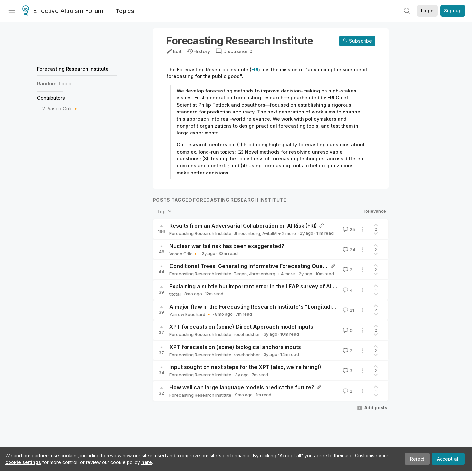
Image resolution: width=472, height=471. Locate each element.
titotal (175, 294)
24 (348, 250)
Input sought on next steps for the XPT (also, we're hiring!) (245, 367)
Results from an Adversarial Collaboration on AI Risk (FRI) (243, 225)
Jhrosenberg (247, 233)
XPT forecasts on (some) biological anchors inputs (235, 347)
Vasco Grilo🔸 (63, 108)
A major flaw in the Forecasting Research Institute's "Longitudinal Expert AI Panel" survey (285, 306)
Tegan (240, 273)
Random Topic (54, 83)
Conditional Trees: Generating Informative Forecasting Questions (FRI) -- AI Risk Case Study (287, 266)
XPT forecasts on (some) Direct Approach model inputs (241, 326)
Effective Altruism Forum (62, 11)
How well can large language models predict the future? (241, 387)
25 (348, 229)
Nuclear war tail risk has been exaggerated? (226, 246)
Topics (124, 11)
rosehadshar (247, 334)
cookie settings (23, 462)
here (146, 462)
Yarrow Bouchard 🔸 (190, 314)
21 (348, 310)
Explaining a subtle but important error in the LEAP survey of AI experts (261, 286)
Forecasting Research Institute (72, 69)
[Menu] (12, 11)
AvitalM (269, 233)
